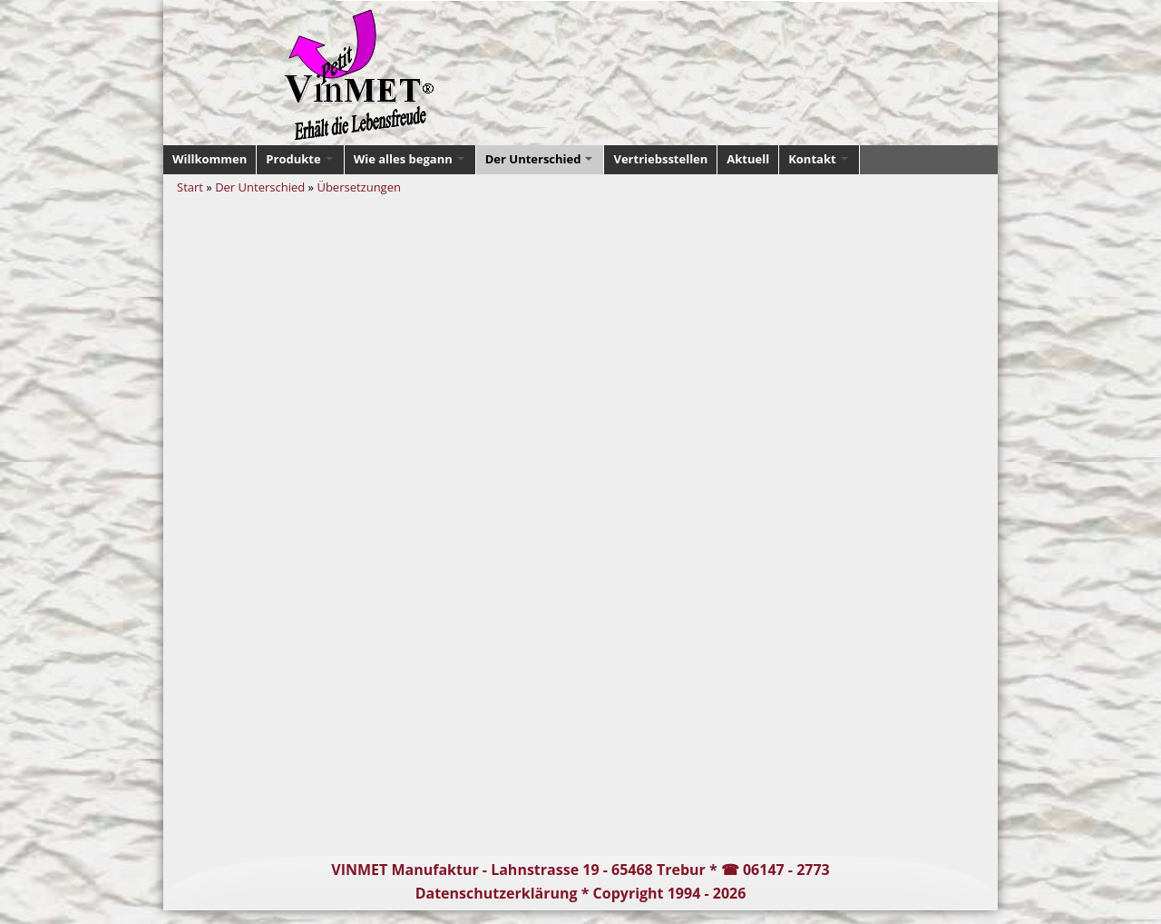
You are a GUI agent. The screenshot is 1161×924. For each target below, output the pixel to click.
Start (190, 187)
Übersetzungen (359, 187)
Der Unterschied (260, 187)
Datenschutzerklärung (496, 893)
